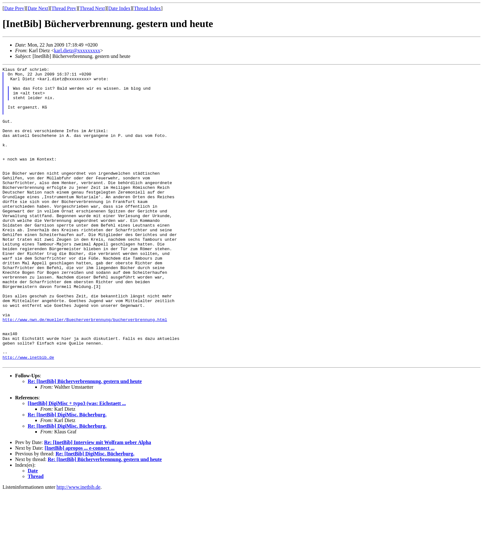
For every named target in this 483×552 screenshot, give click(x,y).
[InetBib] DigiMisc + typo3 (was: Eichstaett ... (77, 462)
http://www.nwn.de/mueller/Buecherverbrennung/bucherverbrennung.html (85, 370)
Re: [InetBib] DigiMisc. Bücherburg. (67, 474)
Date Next (38, 8)
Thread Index (147, 8)
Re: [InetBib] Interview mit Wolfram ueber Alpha (97, 501)
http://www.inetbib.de (28, 416)
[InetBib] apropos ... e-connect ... (80, 507)
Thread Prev (63, 8)
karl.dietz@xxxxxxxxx (77, 50)
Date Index (119, 8)
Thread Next (92, 8)
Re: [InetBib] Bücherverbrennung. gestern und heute (85, 440)
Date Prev (14, 8)
